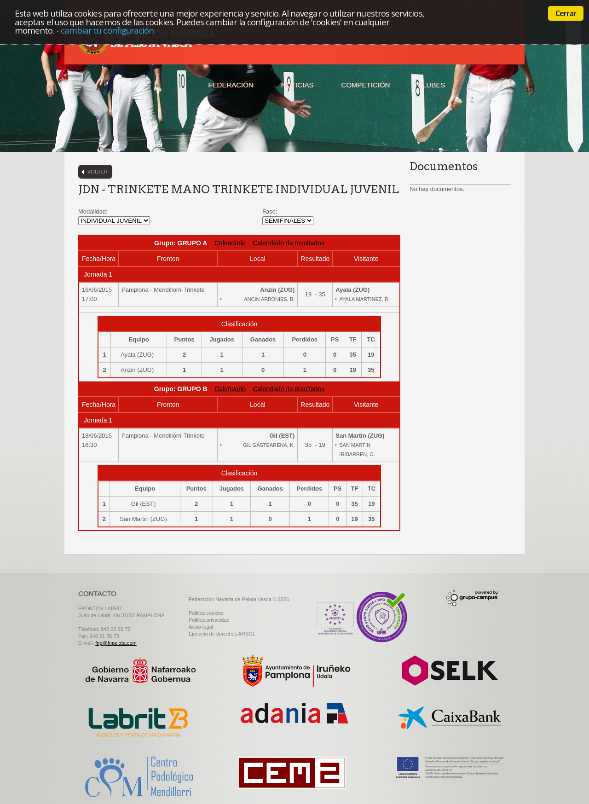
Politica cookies (206, 613)
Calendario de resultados (288, 243)
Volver (97, 171)
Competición (365, 85)
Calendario (230, 243)
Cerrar (565, 13)
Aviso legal (201, 627)
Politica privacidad (209, 620)
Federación (230, 85)
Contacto (492, 85)
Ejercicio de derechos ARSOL (222, 633)
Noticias (297, 85)
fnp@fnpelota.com (115, 643)
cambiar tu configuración (107, 30)
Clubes (431, 85)
